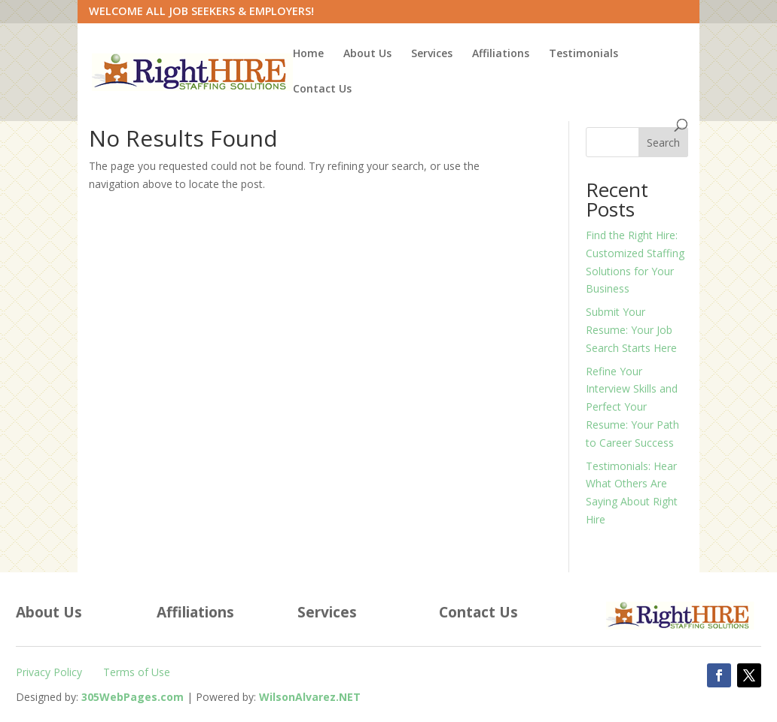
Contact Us (322, 89)
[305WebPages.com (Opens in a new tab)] (132, 697)
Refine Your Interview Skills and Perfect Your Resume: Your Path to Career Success (632, 407)
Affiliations (500, 54)
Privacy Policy (49, 672)
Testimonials (583, 54)
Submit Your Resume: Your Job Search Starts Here (631, 330)
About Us (367, 54)
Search (663, 142)
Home (308, 54)
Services (431, 54)
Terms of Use (136, 672)
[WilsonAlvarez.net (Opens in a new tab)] (310, 697)
